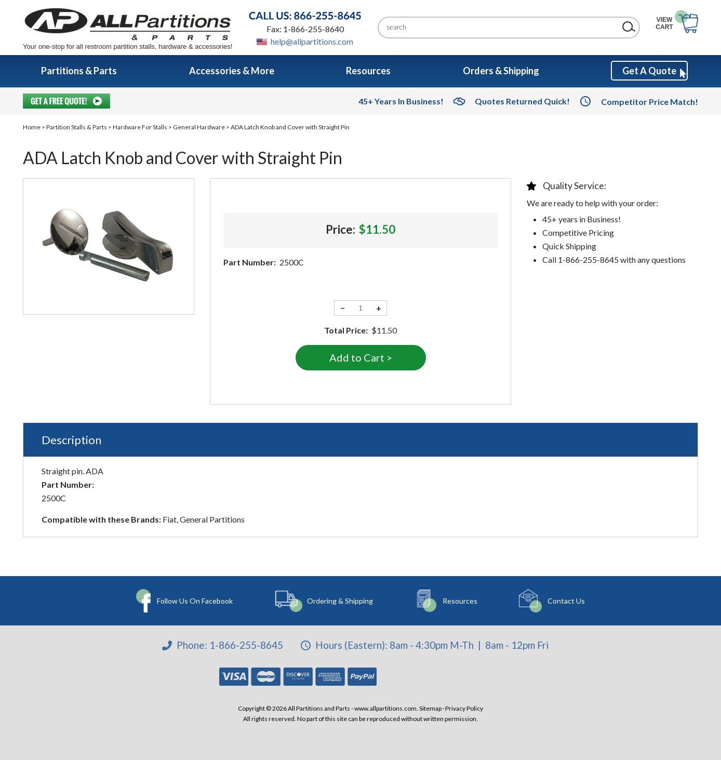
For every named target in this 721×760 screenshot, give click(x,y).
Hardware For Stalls (140, 127)
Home (32, 127)
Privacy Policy (464, 708)
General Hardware (199, 127)
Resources (459, 600)
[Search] (501, 27)
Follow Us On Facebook (195, 600)
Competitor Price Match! (649, 101)
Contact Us (563, 600)
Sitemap (430, 708)
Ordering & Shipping (340, 600)
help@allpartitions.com (312, 41)
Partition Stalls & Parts (76, 127)
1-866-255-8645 (246, 645)
